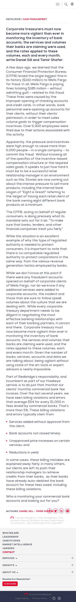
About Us (8, 572)
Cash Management (35, 19)
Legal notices (22, 598)
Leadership (10, 536)
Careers (8, 548)
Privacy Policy (39, 598)
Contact (8, 552)
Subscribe (10, 584)
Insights (8, 565)
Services (8, 558)
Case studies (11, 540)
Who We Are (10, 533)
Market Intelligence (17, 544)
